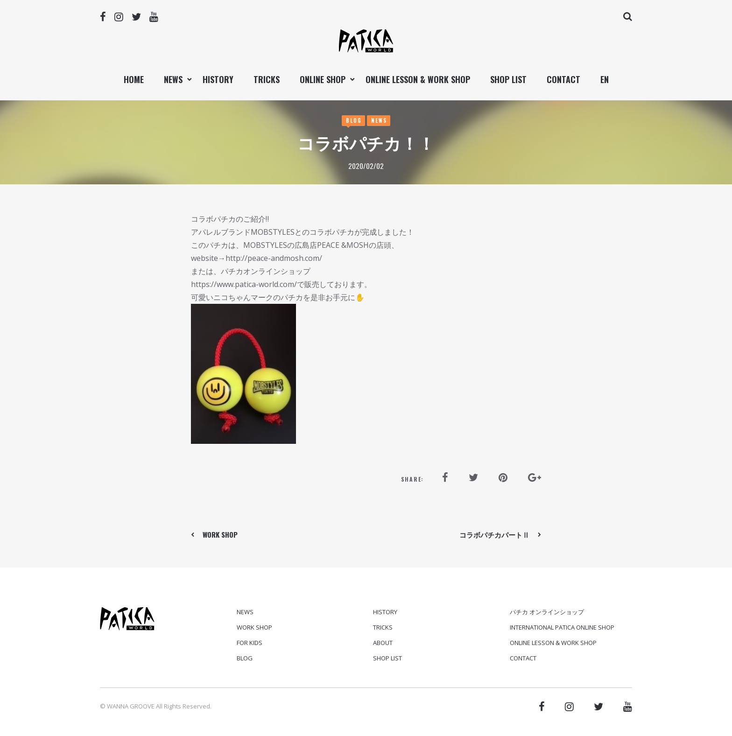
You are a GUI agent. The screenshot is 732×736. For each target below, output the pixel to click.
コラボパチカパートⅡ (494, 534)
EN (604, 79)
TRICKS (266, 79)
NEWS (173, 79)
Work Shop (254, 627)
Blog (354, 120)
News (379, 120)
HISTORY (218, 79)
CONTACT (563, 79)
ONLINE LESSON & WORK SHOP (418, 79)
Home (134, 79)
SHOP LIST (508, 79)
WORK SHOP (220, 534)
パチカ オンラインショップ (547, 612)
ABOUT (383, 642)
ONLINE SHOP (322, 79)
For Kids (249, 642)
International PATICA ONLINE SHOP (562, 627)
